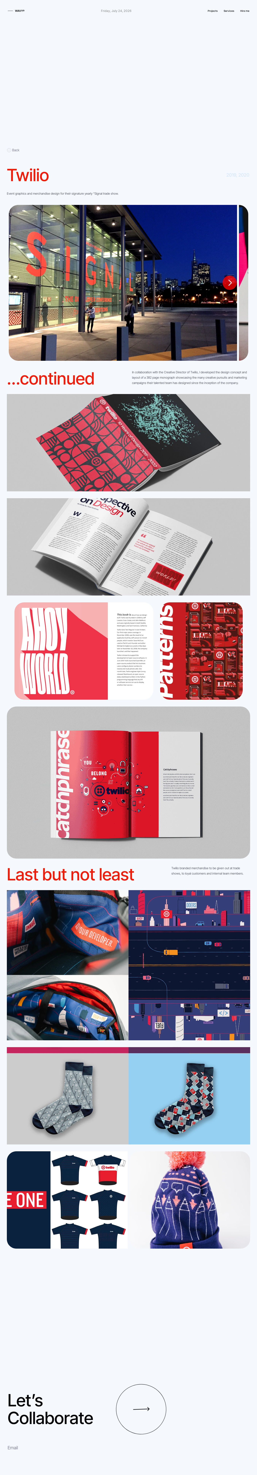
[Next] (230, 283)
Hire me (244, 11)
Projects (213, 11)
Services (229, 11)
